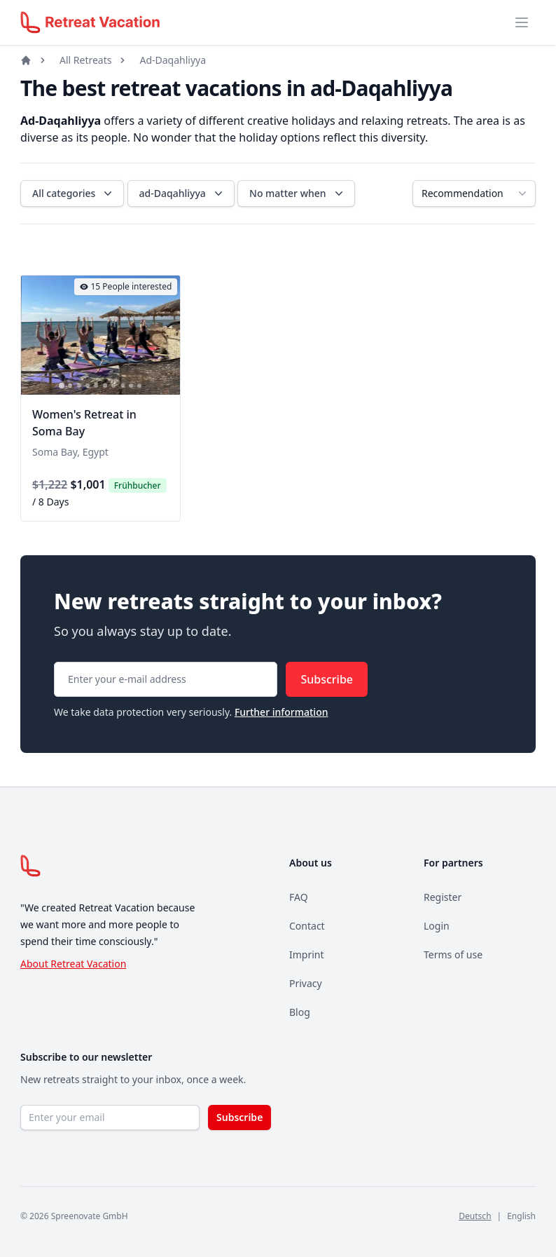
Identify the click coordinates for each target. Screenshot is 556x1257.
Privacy (305, 983)
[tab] (61, 386)
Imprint (306, 954)
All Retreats (85, 60)
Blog (299, 1012)
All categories (73, 193)
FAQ (298, 897)
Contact (307, 925)
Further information (281, 712)
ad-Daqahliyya (182, 193)
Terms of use (453, 954)
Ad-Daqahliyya (172, 60)
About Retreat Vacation (73, 963)
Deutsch (475, 1216)
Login (437, 925)
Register (442, 897)
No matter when (297, 193)
